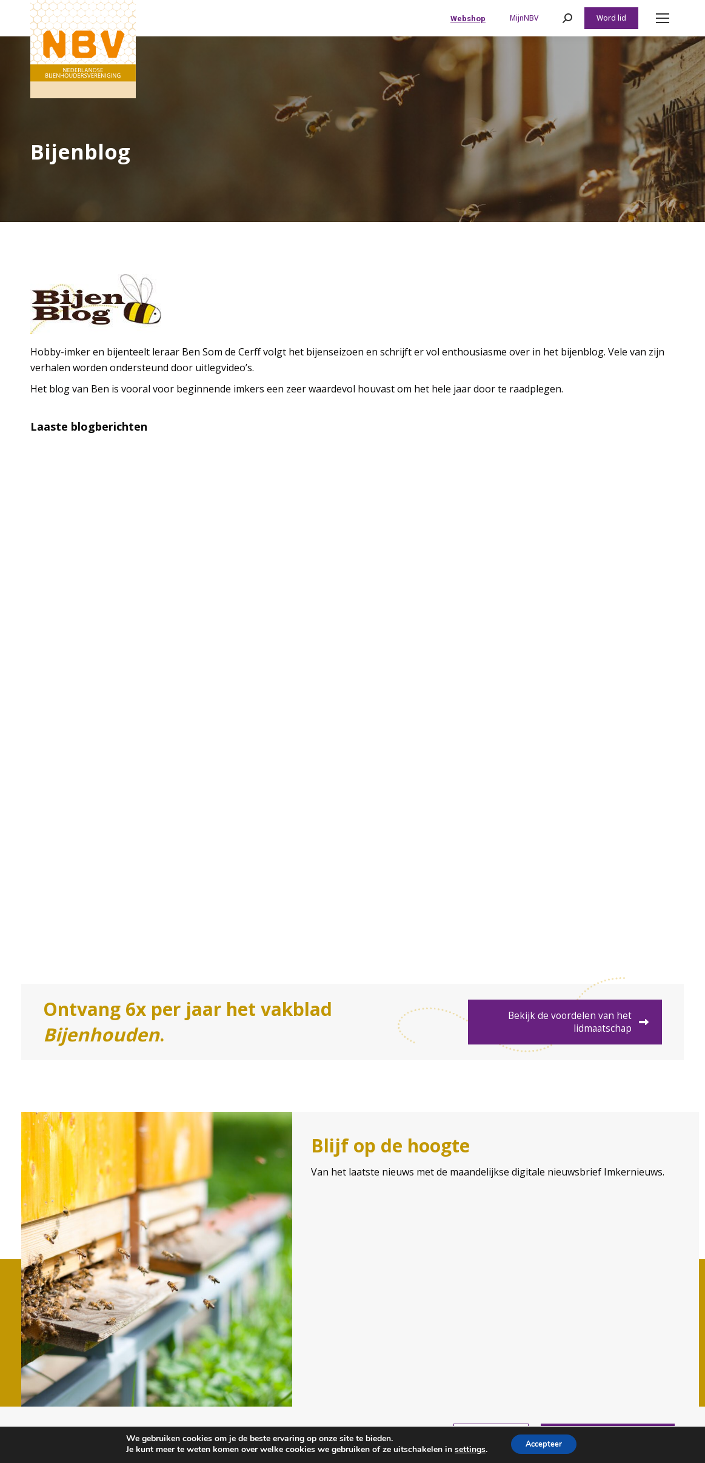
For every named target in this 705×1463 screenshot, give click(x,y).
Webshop (468, 18)
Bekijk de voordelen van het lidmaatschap (586, 1022)
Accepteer (543, 1444)
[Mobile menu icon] (662, 18)
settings (465, 1449)
